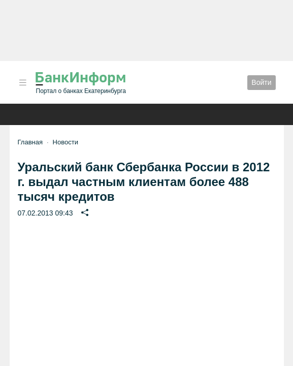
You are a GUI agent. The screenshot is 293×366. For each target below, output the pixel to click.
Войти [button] (261, 82)
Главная (30, 142)
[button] (23, 82)
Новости (65, 142)
